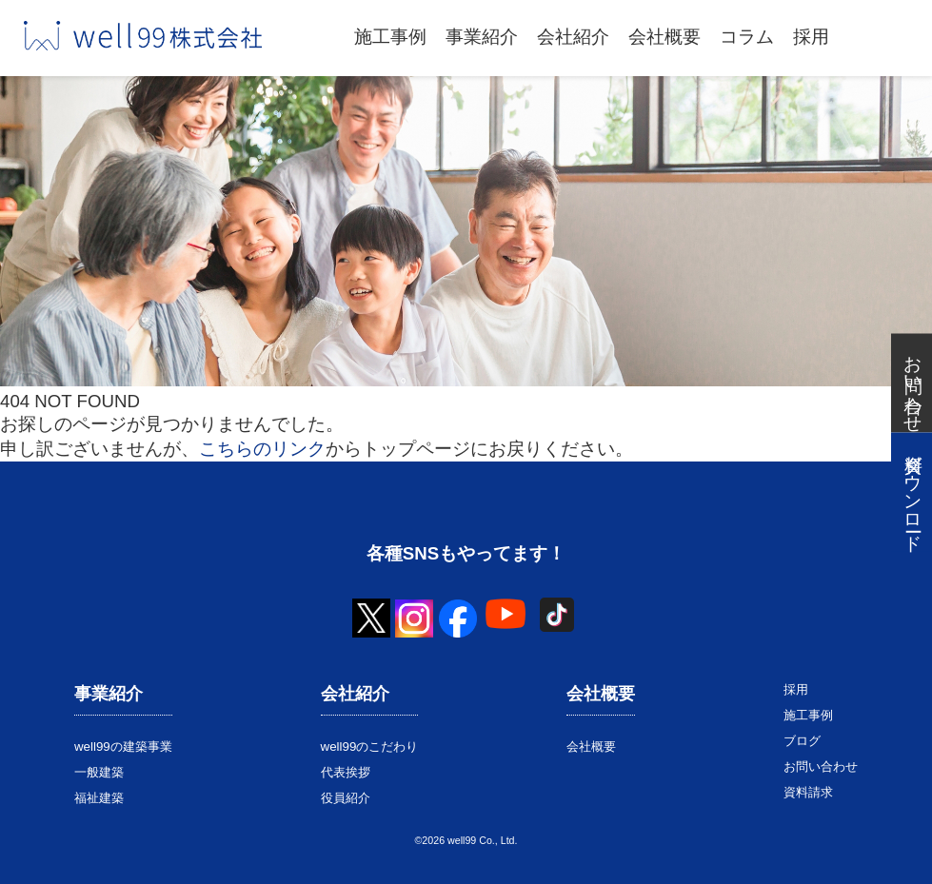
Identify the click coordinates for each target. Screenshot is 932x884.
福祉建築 (99, 798)
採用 (811, 37)
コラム (747, 37)
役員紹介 (345, 798)
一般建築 (99, 772)
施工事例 (390, 37)
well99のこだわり (370, 746)
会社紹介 (573, 37)
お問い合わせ (820, 766)
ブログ (802, 741)
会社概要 (664, 37)
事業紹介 (482, 37)
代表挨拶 (345, 772)
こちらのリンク (262, 449)
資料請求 (808, 792)
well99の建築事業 (123, 746)
